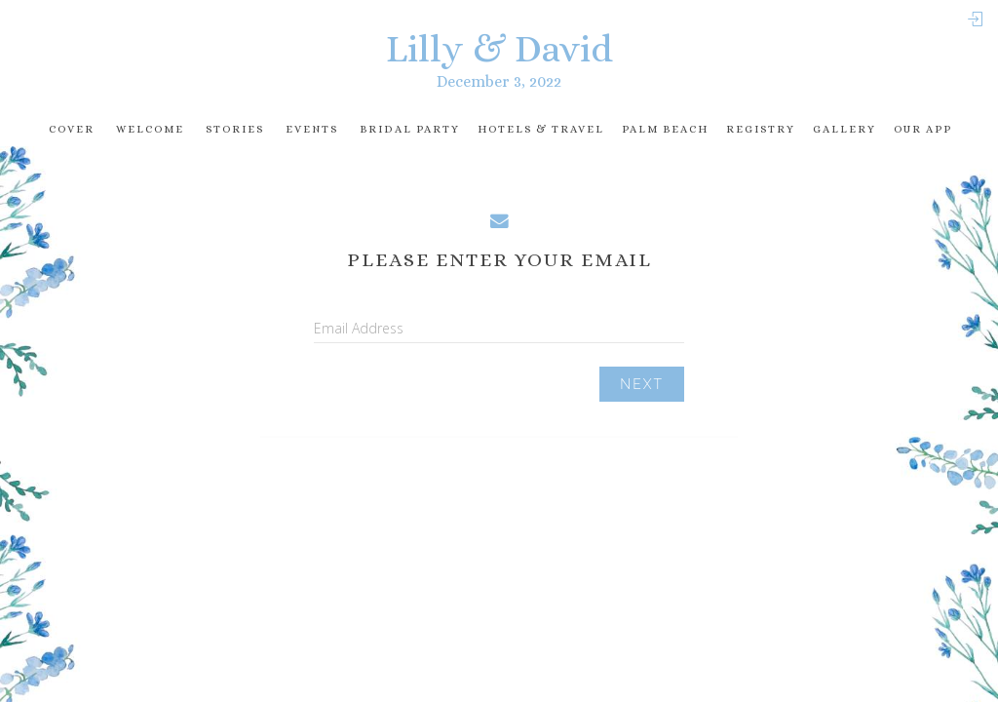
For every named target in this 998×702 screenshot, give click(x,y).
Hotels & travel (541, 129)
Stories (235, 129)
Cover (72, 129)
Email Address (358, 328)
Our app (923, 129)
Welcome (150, 129)
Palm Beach (665, 129)
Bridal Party (410, 129)
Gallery (844, 129)
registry (760, 129)
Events (312, 129)
